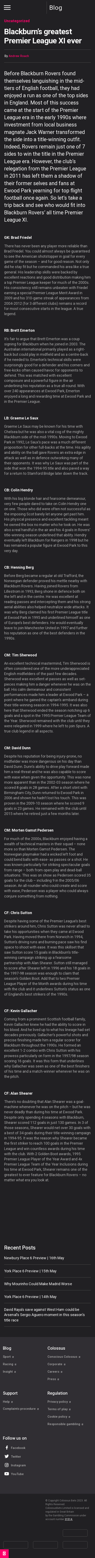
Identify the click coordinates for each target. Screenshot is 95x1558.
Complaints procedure (21, 1409)
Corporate (57, 1364)
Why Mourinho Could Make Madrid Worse (38, 1284)
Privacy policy (59, 1402)
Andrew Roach (19, 56)
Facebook (14, 1447)
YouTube (14, 1474)
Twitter (12, 1456)
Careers (55, 1371)
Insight (9, 1371)
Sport (8, 1357)
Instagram (15, 1465)
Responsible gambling (65, 1424)
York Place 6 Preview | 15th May (30, 1271)
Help (8, 1402)
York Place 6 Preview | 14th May (30, 1296)
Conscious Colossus (64, 1357)
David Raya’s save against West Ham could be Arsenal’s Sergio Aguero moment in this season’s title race (44, 1314)
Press (53, 1379)
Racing (10, 1364)
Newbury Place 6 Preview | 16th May (34, 1258)
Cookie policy (59, 1416)
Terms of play (59, 1409)
